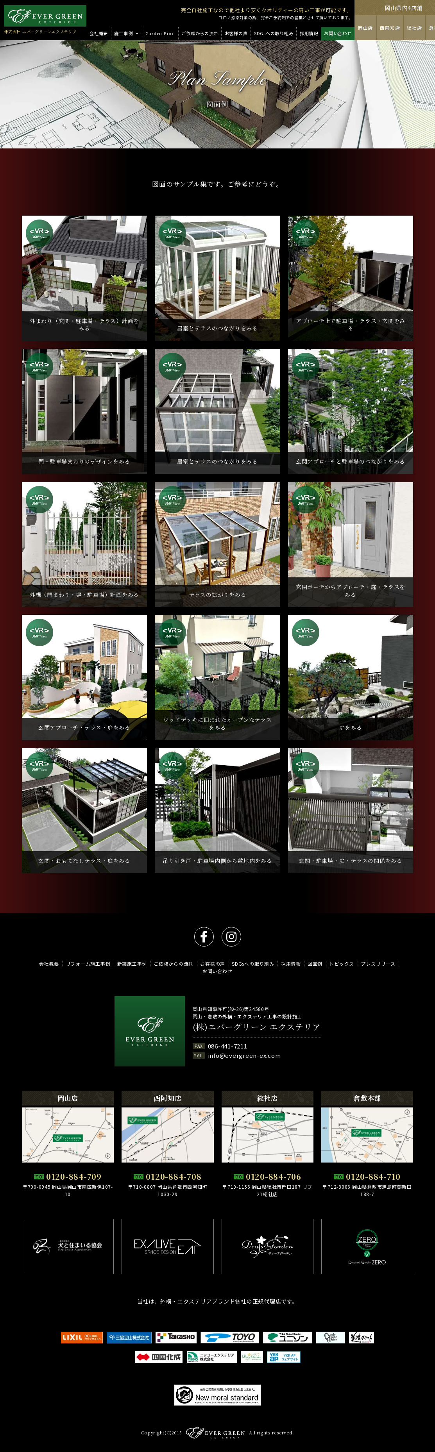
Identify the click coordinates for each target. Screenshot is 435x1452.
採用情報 (291, 963)
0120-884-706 (273, 1176)
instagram (231, 937)
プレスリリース (378, 963)
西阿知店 (390, 28)
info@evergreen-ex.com (244, 1055)
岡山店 (365, 28)
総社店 (414, 28)
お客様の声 (212, 963)
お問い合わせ (217, 971)
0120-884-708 (173, 1176)
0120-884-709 (74, 1176)
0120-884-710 (373, 1176)
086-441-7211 (227, 1046)
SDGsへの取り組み (253, 963)
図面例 (315, 963)
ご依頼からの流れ (173, 963)
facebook (204, 937)
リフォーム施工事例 (88, 963)
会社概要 (49, 963)
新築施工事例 (132, 963)
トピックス (341, 963)
